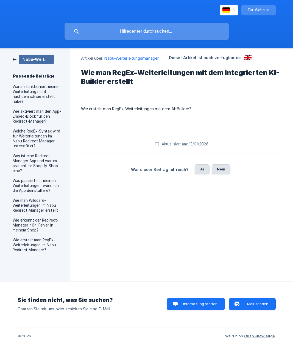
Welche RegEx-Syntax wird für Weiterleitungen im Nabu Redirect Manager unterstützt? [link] (36, 138)
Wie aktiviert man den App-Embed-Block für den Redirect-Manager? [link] (37, 116)
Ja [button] (202, 169)
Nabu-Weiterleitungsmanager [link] (131, 58)
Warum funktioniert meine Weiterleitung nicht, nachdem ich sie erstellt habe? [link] (35, 94)
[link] (33, 59)
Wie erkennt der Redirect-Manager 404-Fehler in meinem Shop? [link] (35, 225)
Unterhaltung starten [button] (200, 304)
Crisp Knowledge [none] (259, 336)
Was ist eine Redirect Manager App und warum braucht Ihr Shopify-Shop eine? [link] (35, 163)
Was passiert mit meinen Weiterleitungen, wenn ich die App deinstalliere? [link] (36, 185)
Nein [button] (221, 169)
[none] (229, 10)
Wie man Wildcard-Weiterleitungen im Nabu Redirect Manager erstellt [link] (35, 205)
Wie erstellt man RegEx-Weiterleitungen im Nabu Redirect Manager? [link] (34, 245)
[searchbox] (147, 31)
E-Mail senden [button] (256, 304)
